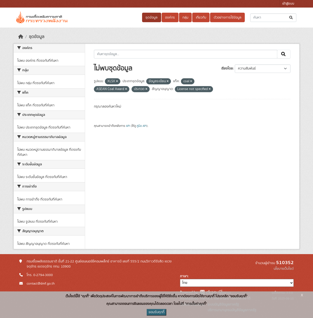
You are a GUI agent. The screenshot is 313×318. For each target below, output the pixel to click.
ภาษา (184, 276)
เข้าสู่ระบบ (288, 3)
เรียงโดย (227, 68)
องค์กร (170, 17)
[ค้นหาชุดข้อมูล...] (273, 17)
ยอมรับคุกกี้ (156, 312)
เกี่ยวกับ (201, 17)
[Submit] (291, 17)
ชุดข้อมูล (151, 17)
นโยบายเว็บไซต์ (284, 268)
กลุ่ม (185, 17)
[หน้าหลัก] (20, 37)
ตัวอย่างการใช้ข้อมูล (227, 17)
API (128, 126)
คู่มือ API (142, 126)
